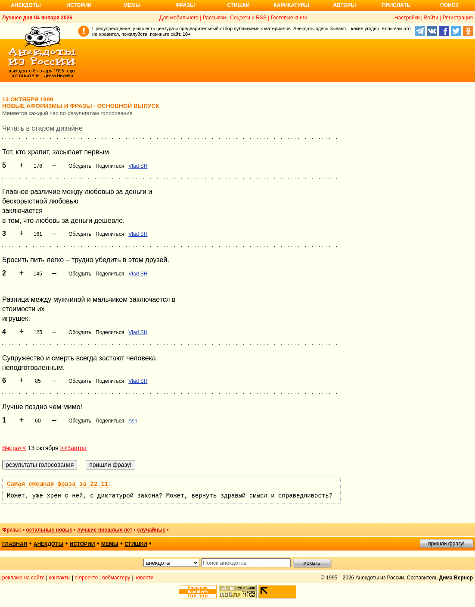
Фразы (185, 5)
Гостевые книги (289, 18)
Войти (431, 18)
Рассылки (214, 18)
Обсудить (79, 166)
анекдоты (49, 544)
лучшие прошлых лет (104, 530)
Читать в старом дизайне (42, 128)
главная (14, 544)
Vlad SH (137, 166)
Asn (132, 421)
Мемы (132, 5)
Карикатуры (291, 5)
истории (82, 544)
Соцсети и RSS (248, 18)
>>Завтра (73, 447)
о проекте (86, 578)
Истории (79, 5)
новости (143, 578)
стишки (135, 544)
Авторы (344, 5)
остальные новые (49, 530)
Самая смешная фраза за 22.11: (59, 484)
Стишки (238, 5)
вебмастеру (116, 578)
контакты (60, 578)
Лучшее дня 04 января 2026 (37, 18)
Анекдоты (26, 5)
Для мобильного (179, 18)
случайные (151, 530)
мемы (109, 544)
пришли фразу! (446, 544)
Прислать (396, 5)
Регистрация (458, 18)
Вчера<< (14, 447)
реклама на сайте (23, 578)
